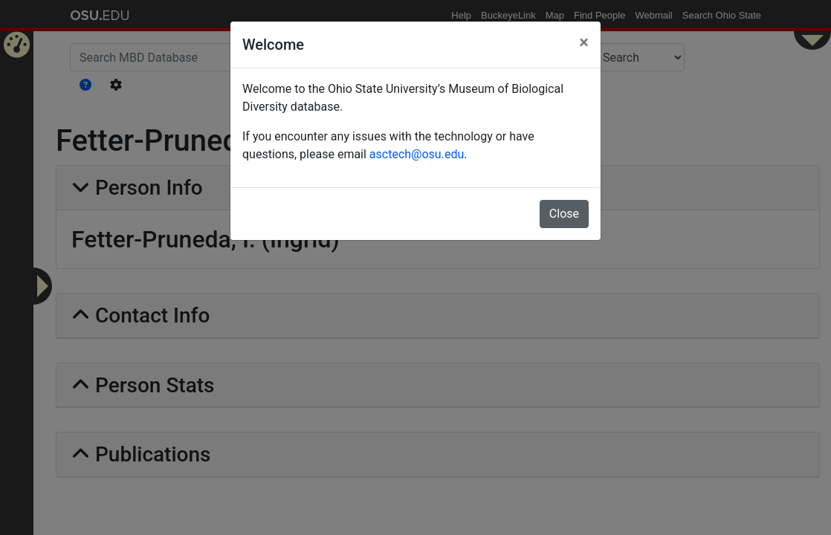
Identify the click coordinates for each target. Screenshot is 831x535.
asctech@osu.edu (416, 154)
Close (564, 214)
